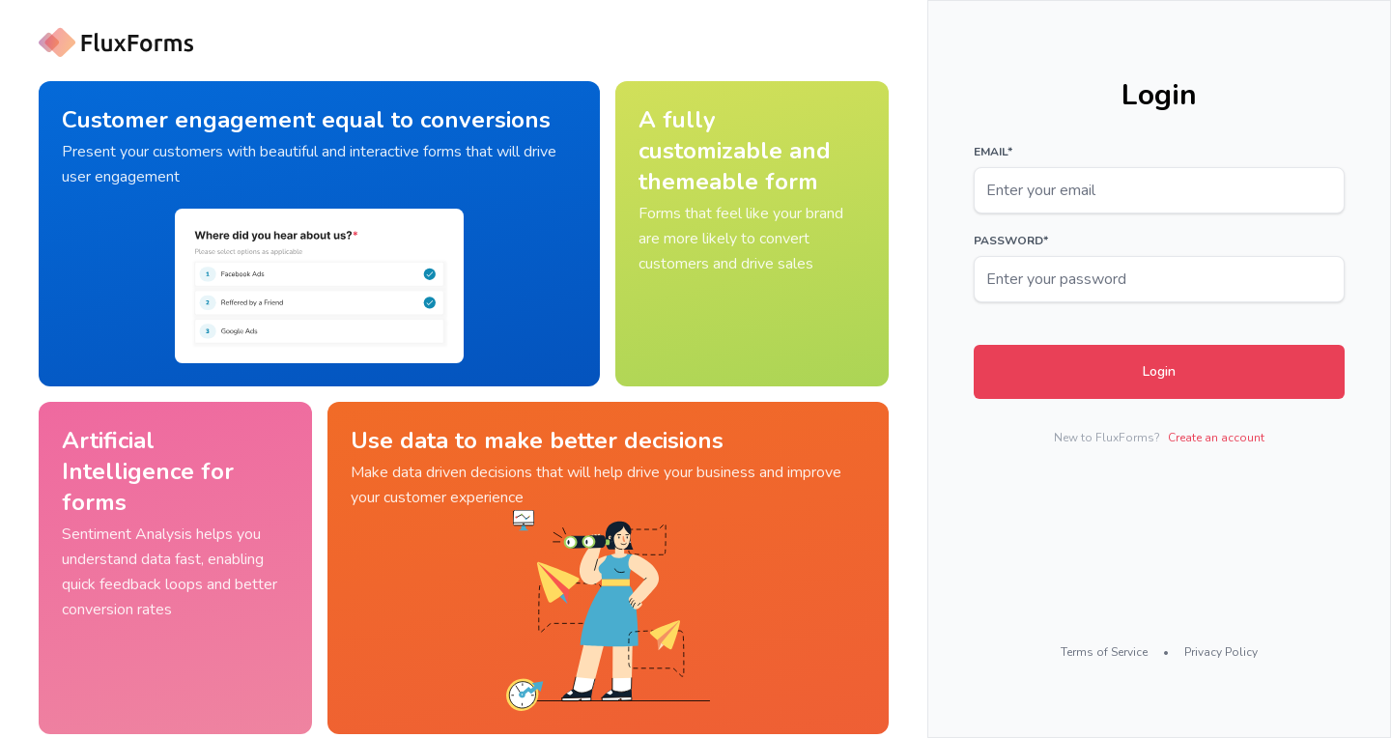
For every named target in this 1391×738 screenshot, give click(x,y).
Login (1159, 371)
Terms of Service (1104, 652)
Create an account (1216, 437)
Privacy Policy (1221, 652)
